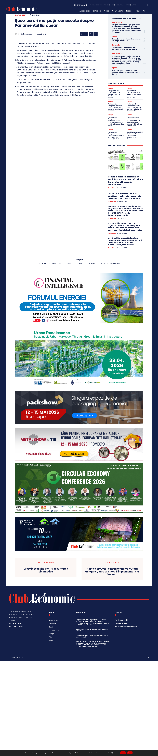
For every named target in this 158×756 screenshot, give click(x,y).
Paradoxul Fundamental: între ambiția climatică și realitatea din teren (125, 72)
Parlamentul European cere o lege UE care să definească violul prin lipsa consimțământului (116, 135)
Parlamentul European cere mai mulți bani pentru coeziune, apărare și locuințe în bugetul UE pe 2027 (116, 121)
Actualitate (21, 15)
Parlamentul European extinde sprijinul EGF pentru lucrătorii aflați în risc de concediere (134, 107)
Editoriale (116, 45)
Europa (110, 88)
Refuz (130, 753)
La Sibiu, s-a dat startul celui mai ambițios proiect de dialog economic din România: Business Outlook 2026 (124, 196)
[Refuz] (155, 753)
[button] (143, 5)
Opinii (114, 36)
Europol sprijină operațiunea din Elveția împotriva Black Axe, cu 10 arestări (114, 94)
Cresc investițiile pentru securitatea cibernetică (46, 665)
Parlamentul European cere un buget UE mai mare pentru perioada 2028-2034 (134, 94)
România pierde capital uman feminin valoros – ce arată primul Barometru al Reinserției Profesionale (125, 180)
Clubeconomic (26, 34)
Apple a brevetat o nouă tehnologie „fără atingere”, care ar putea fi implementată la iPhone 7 (112, 666)
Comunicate (117, 22)
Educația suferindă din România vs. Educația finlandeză (126, 40)
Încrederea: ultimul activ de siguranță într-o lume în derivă (124, 48)
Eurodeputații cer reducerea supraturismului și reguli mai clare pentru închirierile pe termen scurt (134, 121)
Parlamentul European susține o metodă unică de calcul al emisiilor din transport (115, 107)
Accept (123, 753)
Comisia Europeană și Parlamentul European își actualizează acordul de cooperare (134, 135)
